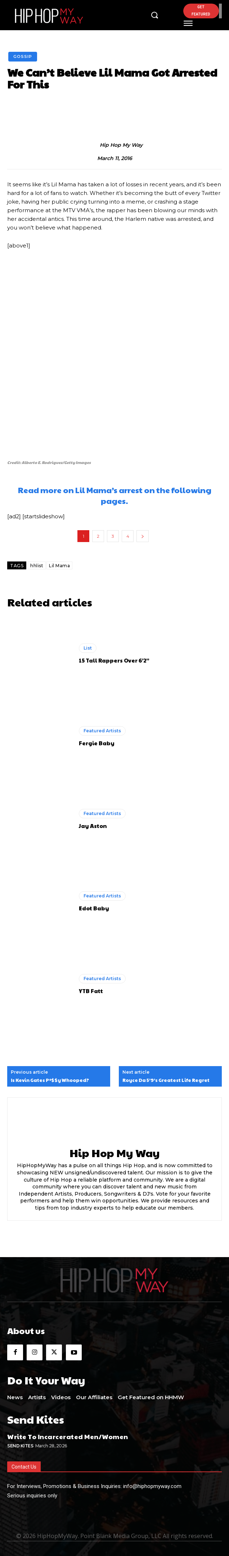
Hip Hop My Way (121, 145)
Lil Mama (59, 565)
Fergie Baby (96, 743)
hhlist (36, 565)
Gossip (22, 57)
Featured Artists (102, 730)
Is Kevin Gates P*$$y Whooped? (50, 1080)
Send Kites (20, 1445)
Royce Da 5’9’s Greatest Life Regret (166, 1080)
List (88, 648)
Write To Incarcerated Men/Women (67, 1436)
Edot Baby (94, 908)
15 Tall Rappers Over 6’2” (114, 660)
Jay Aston (93, 825)
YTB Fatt (91, 991)
